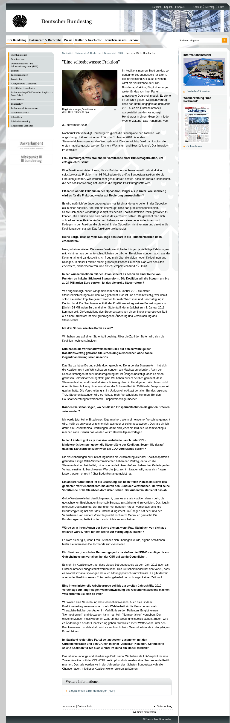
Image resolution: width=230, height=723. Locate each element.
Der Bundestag (16, 40)
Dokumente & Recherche (88, 53)
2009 (120, 53)
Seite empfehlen (146, 712)
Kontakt (197, 7)
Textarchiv (109, 53)
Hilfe (221, 7)
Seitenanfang (164, 706)
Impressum (69, 706)
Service (134, 40)
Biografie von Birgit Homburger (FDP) (92, 690)
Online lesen (194, 146)
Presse (68, 40)
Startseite (67, 53)
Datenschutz (85, 706)
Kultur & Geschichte (88, 40)
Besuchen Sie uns (116, 40)
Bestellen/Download (198, 91)
